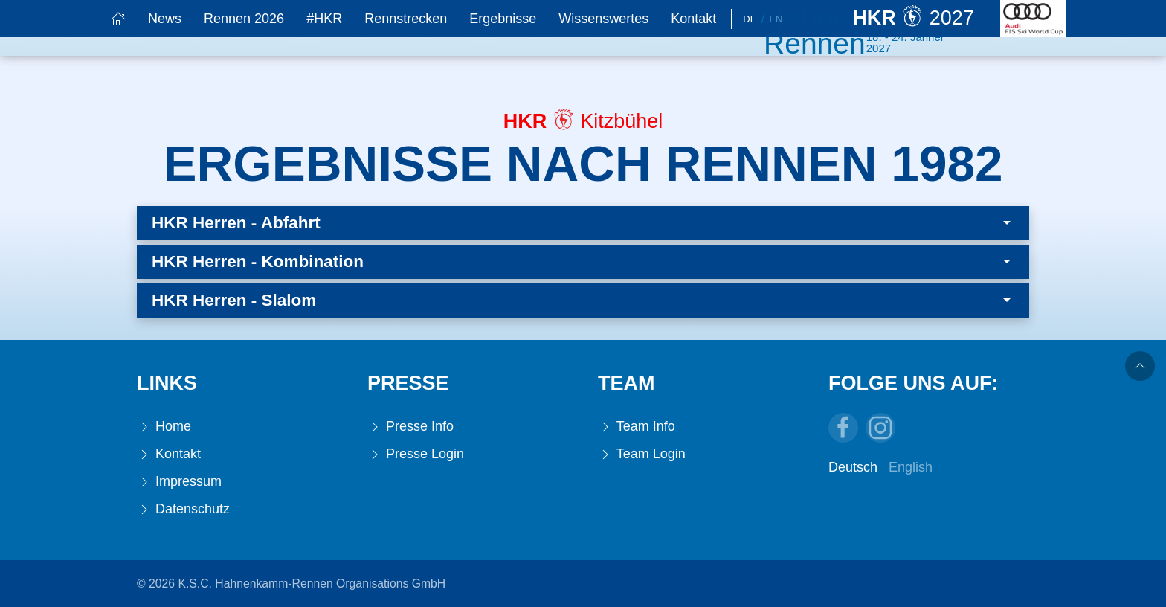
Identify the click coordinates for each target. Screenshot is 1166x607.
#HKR (324, 18)
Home (164, 426)
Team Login (642, 454)
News (164, 18)
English (911, 467)
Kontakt (693, 18)
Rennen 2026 (244, 18)
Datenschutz (183, 509)
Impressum (179, 481)
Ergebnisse (502, 18)
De (749, 19)
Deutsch (852, 467)
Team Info (636, 426)
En (775, 19)
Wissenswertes (603, 18)
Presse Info (410, 426)
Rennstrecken (405, 18)
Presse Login (415, 454)
